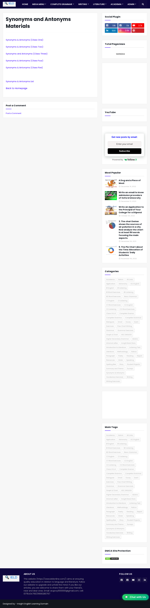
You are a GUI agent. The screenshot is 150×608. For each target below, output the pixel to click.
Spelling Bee (111, 364)
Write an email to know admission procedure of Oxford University (131, 195)
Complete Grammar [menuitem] (61, 4)
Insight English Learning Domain (32, 603)
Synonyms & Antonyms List (20, 81)
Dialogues (110, 322)
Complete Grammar (133, 318)
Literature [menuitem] (99, 4)
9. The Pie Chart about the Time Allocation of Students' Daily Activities (131, 251)
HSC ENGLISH (126, 334)
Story (121, 364)
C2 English (128, 305)
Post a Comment (13, 113)
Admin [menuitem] (131, 4)
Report (139, 356)
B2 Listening (128, 292)
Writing (129, 377)
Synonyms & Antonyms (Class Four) (24, 60)
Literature (110, 351)
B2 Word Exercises (113, 296)
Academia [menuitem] (116, 4)
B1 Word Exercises (113, 292)
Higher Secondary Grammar (117, 339)
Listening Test (134, 347)
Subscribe (124, 151)
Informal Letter (112, 343)
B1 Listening (122, 288)
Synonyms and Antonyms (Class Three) (27, 53)
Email (120, 322)
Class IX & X (111, 313)
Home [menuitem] (25, 4)
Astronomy (123, 284)
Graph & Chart (112, 334)
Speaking (130, 360)
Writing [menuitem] (82, 4)
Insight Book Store (128, 343)
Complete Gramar (126, 313)
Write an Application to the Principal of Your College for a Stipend (131, 210)
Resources (110, 360)
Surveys (130, 368)
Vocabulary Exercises (114, 377)
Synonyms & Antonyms (115, 373)
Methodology (122, 351)
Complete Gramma (114, 318)
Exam (136, 322)
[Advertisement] (124, 83)
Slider (120, 360)
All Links (130, 279)
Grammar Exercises (125, 330)
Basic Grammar (130, 296)
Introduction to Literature (116, 347)
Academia (110, 279)
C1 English (110, 301)
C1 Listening (122, 301)
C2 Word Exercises (127, 309)
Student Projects (133, 364)
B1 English (110, 288)
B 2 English (135, 284)
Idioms (135, 339)
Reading (130, 356)
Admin (120, 279)
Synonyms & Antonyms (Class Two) (24, 46)
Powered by (124, 159)
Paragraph (110, 356)
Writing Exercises (113, 381)
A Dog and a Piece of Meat (130, 182)
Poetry (120, 356)
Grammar (110, 330)
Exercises (110, 326)
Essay (128, 322)
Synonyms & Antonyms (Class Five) (24, 67)
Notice (133, 351)
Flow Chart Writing (124, 326)
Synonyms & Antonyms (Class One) (24, 39)
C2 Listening (111, 309)
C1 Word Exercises (113, 305)
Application (110, 284)
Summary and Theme (114, 368)
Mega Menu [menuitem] (38, 4)
